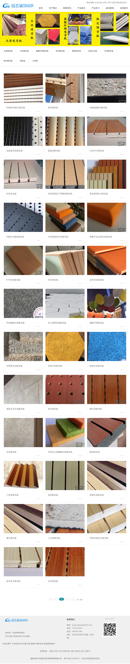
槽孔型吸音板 (96, 409)
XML (105, 3)
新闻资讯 (67, 8)
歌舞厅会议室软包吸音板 (101, 237)
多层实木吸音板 (13, 582)
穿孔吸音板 (53, 409)
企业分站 (98, 3)
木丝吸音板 (24, 51)
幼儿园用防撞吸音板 (57, 323)
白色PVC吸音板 (97, 151)
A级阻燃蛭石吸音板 (98, 108)
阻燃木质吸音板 (97, 496)
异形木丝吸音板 (55, 366)
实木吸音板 (53, 582)
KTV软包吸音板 (13, 280)
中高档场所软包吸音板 (58, 237)
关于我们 (53, 8)
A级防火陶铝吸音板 (15, 237)
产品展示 (81, 8)
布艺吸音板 (53, 280)
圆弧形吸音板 (54, 151)
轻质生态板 (94, 51)
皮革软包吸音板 (97, 280)
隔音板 (23, 61)
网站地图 (90, 3)
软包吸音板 (61, 51)
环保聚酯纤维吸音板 (15, 323)
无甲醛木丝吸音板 (14, 366)
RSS (109, 3)
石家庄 (51, 652)
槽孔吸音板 (11, 538)
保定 (56, 652)
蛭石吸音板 (8, 61)
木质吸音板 (8, 51)
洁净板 (36, 61)
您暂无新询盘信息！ (120, 3)
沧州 (60, 652)
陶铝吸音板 (77, 51)
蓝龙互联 (85, 659)
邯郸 (65, 652)
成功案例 (110, 8)
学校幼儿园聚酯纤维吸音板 (60, 452)
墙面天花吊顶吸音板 (15, 409)
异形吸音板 (110, 51)
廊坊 (73, 652)
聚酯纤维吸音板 (43, 51)
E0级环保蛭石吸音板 (15, 108)
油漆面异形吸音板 (14, 151)
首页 (41, 8)
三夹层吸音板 (54, 538)
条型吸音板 (53, 496)
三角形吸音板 (12, 496)
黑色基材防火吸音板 (99, 194)
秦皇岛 (77, 652)
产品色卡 (96, 8)
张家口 (87, 652)
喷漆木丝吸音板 (97, 366)
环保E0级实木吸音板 (99, 538)
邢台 (83, 652)
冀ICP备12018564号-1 (72, 659)
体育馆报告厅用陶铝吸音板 (60, 194)
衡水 (69, 652)
